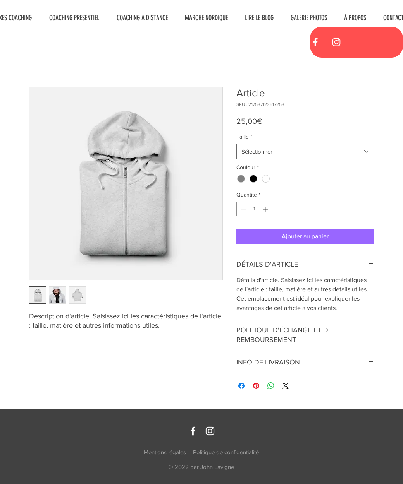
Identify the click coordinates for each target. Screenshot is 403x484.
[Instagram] (336, 42)
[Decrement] (242, 209)
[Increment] (266, 209)
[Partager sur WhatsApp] (271, 385)
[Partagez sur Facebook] (241, 385)
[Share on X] (285, 385)
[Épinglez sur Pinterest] (256, 385)
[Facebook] (315, 42)
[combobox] (305, 151)
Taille (244, 136)
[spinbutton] (254, 209)
